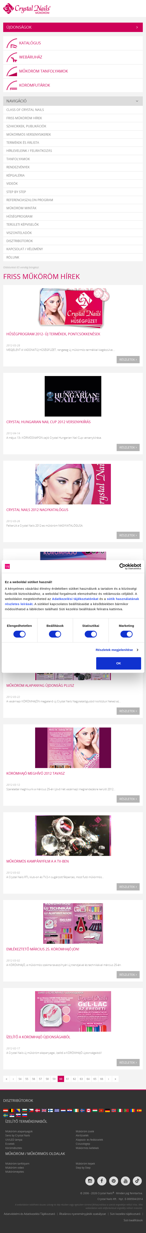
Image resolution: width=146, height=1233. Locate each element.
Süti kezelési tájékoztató (125, 1214)
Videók (12, 183)
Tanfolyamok (18, 159)
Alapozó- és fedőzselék (89, 1140)
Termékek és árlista (22, 142)
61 (67, 1079)
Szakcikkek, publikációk (26, 126)
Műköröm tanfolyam (17, 1163)
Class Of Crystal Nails (25, 110)
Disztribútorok (19, 241)
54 (20, 1079)
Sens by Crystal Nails (17, 1135)
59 (54, 1079)
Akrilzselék (82, 1135)
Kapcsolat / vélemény (24, 249)
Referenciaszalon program (29, 200)
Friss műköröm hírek (24, 118)
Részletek (128, 359)
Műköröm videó (14, 1167)
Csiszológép (83, 1144)
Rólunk (12, 257)
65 (94, 1079)
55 (26, 1079)
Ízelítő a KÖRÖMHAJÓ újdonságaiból (38, 1037)
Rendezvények (18, 167)
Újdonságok (18, 27)
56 (33, 1079)
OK (118, 663)
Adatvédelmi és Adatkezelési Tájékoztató (29, 1214)
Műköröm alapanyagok (19, 1131)
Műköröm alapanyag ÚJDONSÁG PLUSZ (40, 685)
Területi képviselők (22, 224)
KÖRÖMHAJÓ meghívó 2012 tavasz (35, 773)
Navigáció (16, 101)
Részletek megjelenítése (114, 650)
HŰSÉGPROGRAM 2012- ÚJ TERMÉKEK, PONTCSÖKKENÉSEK (53, 334)
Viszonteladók (19, 233)
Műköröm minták (21, 208)
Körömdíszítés (13, 1148)
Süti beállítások (133, 1220)
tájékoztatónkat (85, 599)
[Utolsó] (115, 1079)
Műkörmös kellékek (87, 1148)
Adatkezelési (62, 599)
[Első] (6, 1079)
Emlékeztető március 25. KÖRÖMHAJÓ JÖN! (42, 949)
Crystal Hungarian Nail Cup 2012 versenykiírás (48, 422)
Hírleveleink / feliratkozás (29, 151)
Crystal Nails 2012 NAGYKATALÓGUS (37, 509)
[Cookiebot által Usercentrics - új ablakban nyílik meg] (122, 566)
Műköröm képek (85, 1163)
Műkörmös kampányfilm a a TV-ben (37, 861)
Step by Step (16, 192)
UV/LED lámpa (13, 1140)
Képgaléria (15, 175)
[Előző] (13, 1079)
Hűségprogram (19, 216)
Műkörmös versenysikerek (28, 134)
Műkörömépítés (14, 1172)
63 (81, 1079)
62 (74, 1079)
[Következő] (108, 1079)
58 (47, 1079)
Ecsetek (9, 1144)
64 (88, 1079)
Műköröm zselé (85, 1131)
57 (40, 1079)
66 (101, 1079)
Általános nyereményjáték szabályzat (82, 1214)
